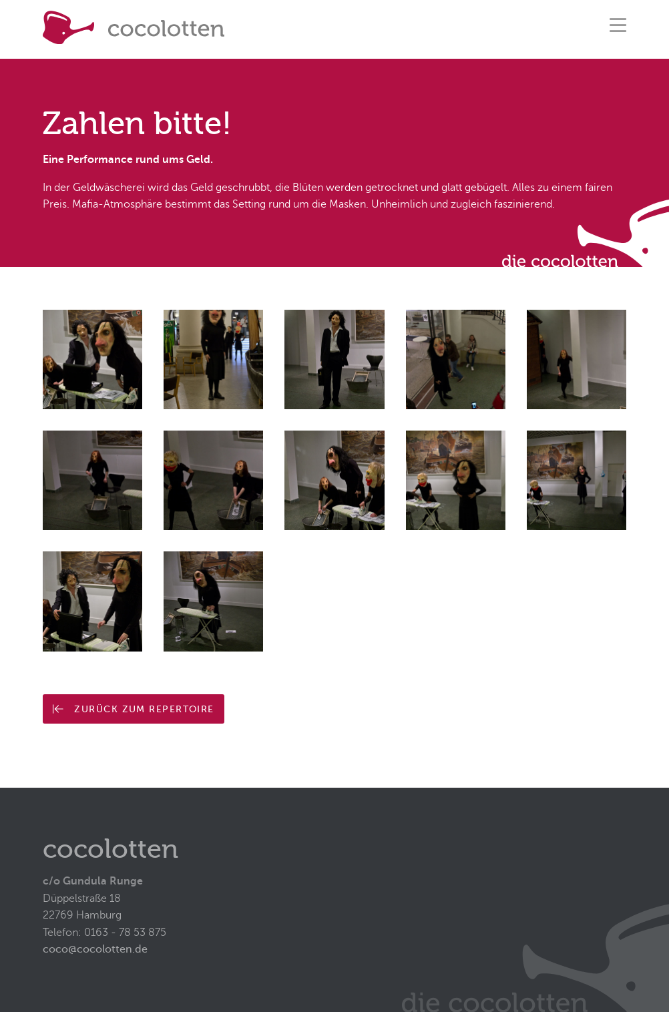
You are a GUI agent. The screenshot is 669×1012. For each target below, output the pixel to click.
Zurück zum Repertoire (133, 709)
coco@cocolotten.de (95, 949)
